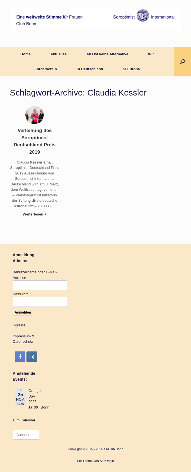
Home (26, 54)
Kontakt (19, 325)
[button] (182, 61)
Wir (151, 54)
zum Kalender (24, 420)
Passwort (20, 294)
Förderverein (45, 69)
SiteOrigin (107, 460)
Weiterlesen (34, 214)
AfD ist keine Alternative (107, 54)
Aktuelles (58, 54)
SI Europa (131, 69)
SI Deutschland (90, 69)
